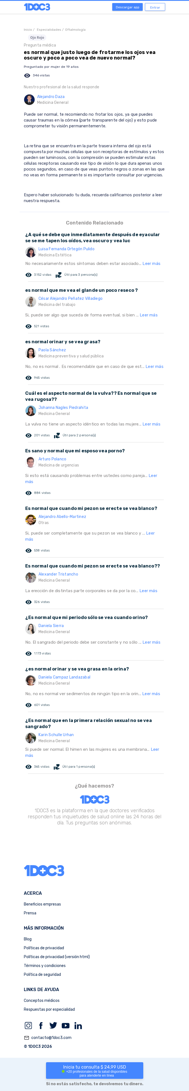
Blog (28, 939)
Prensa (30, 913)
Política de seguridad (42, 974)
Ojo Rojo (37, 37)
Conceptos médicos (42, 1000)
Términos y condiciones (45, 965)
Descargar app (127, 7)
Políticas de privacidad (44, 948)
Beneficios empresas (42, 904)
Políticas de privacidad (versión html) (57, 957)
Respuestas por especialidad (49, 1009)
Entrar (155, 7)
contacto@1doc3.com (47, 1038)
